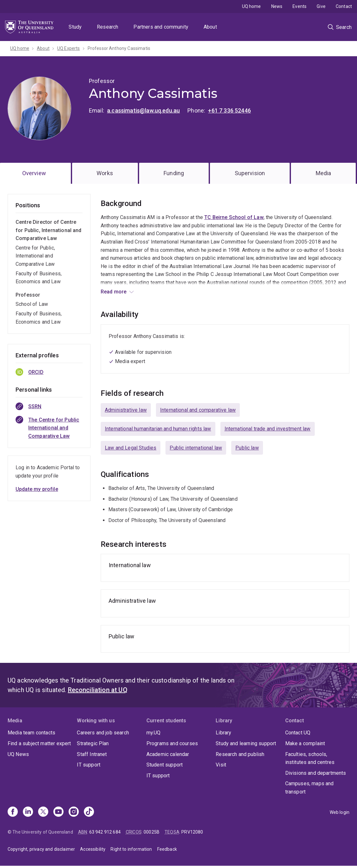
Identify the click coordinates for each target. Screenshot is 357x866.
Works (105, 173)
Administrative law (126, 410)
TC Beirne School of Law (234, 217)
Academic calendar (167, 754)
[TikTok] (89, 812)
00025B (151, 832)
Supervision (250, 173)
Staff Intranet (92, 754)
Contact (344, 6)
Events (299, 6)
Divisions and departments (315, 773)
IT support (88, 765)
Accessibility (92, 849)
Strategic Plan (93, 743)
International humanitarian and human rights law (158, 429)
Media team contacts (31, 733)
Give (321, 6)
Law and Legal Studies (130, 448)
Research (107, 27)
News (277, 6)
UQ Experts (68, 48)
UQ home (251, 6)
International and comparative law (198, 410)
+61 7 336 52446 (229, 110)
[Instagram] (74, 812)
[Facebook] (13, 812)
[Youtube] (58, 812)
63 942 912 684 (105, 832)
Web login (339, 812)
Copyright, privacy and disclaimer (41, 849)
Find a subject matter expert (39, 743)
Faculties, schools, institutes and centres (310, 758)
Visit (221, 765)
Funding (174, 173)
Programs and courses (172, 743)
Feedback (167, 849)
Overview (34, 173)
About (210, 27)
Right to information (131, 849)
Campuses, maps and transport (309, 787)
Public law (247, 448)
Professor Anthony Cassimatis (119, 48)
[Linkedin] (28, 812)
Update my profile (37, 489)
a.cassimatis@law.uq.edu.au (143, 110)
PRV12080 (192, 832)
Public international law (196, 448)
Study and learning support (246, 743)
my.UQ (153, 733)
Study (75, 27)
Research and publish (240, 754)
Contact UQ (298, 733)
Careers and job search (103, 733)
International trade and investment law (268, 429)
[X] (43, 812)
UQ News (18, 754)
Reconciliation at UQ (97, 690)
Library (223, 733)
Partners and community (160, 27)
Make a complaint (305, 743)
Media (323, 173)
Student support (164, 765)
